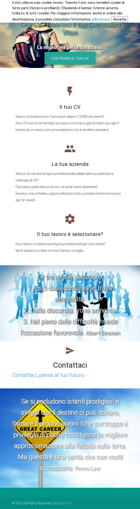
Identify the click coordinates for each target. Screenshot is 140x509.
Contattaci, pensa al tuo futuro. (48, 375)
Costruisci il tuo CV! (70, 58)
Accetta (119, 19)
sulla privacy (100, 19)
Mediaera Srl (62, 503)
